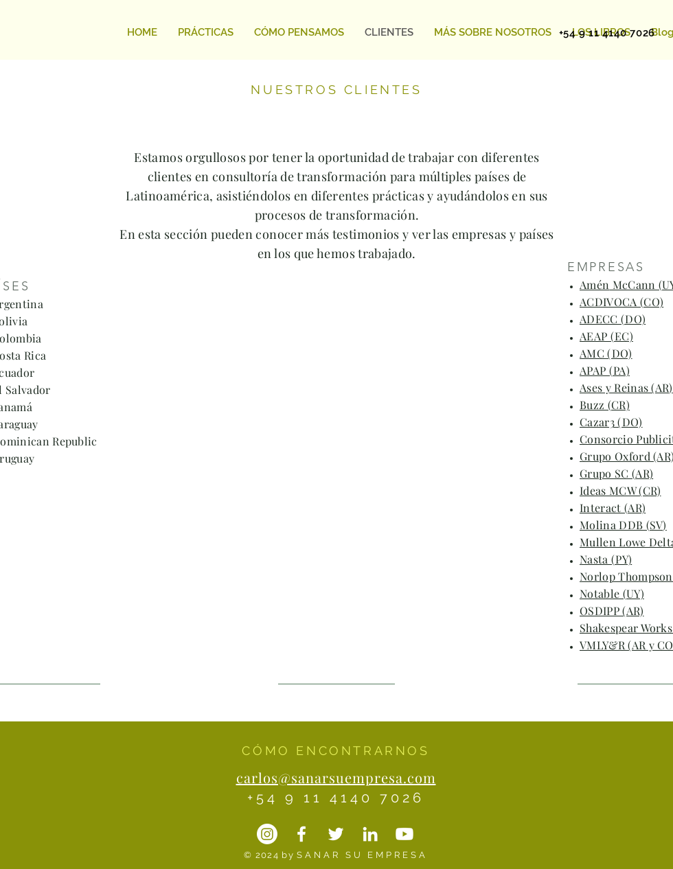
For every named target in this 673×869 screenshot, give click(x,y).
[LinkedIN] (370, 834)
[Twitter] (336, 834)
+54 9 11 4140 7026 (335, 797)
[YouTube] (404, 834)
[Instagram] (267, 834)
